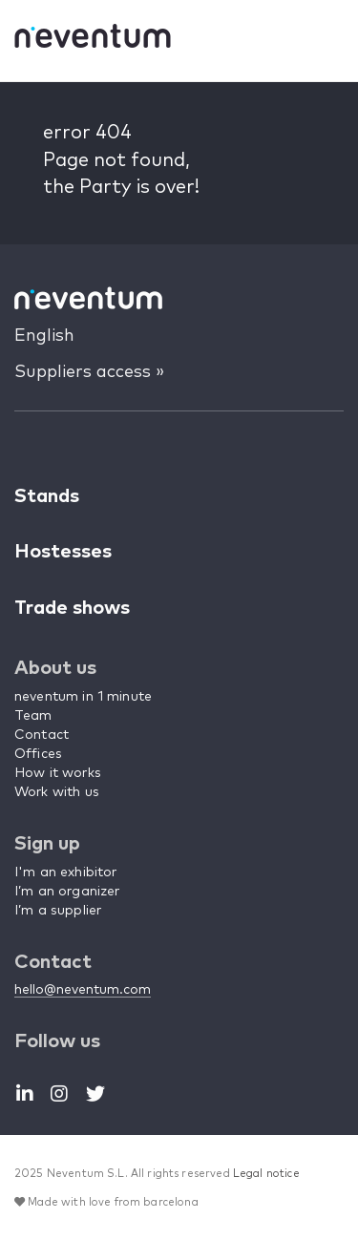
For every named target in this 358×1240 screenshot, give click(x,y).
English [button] (44, 336)
